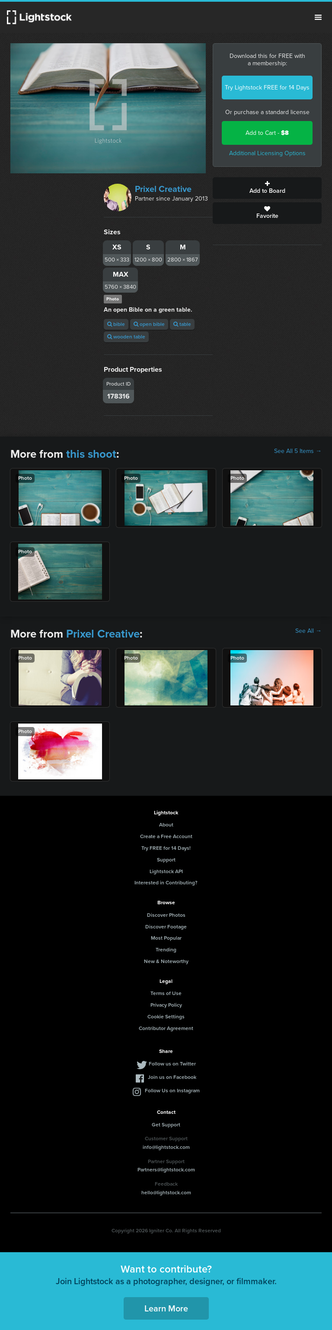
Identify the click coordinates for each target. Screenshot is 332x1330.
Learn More (166, 1308)
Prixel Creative (163, 188)
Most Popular (166, 938)
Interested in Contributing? (166, 883)
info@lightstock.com (166, 1147)
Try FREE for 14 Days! (166, 848)
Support (166, 860)
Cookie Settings (166, 1017)
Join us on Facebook (172, 1077)
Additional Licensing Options (267, 153)
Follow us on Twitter (172, 1064)
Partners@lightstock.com (166, 1170)
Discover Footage (166, 927)
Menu (318, 17)
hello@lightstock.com (166, 1192)
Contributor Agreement (166, 1028)
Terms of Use (166, 993)
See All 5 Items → (298, 451)
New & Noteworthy (166, 961)
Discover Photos (166, 915)
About (166, 825)
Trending (166, 950)
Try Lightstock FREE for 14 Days (267, 87)
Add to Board (267, 188)
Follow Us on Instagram (172, 1090)
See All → (308, 631)
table (182, 324)
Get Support (166, 1125)
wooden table (126, 337)
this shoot (91, 454)
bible (116, 324)
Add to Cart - (267, 132)
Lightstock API (166, 871)
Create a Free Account (166, 836)
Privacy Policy (166, 1005)
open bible (149, 324)
